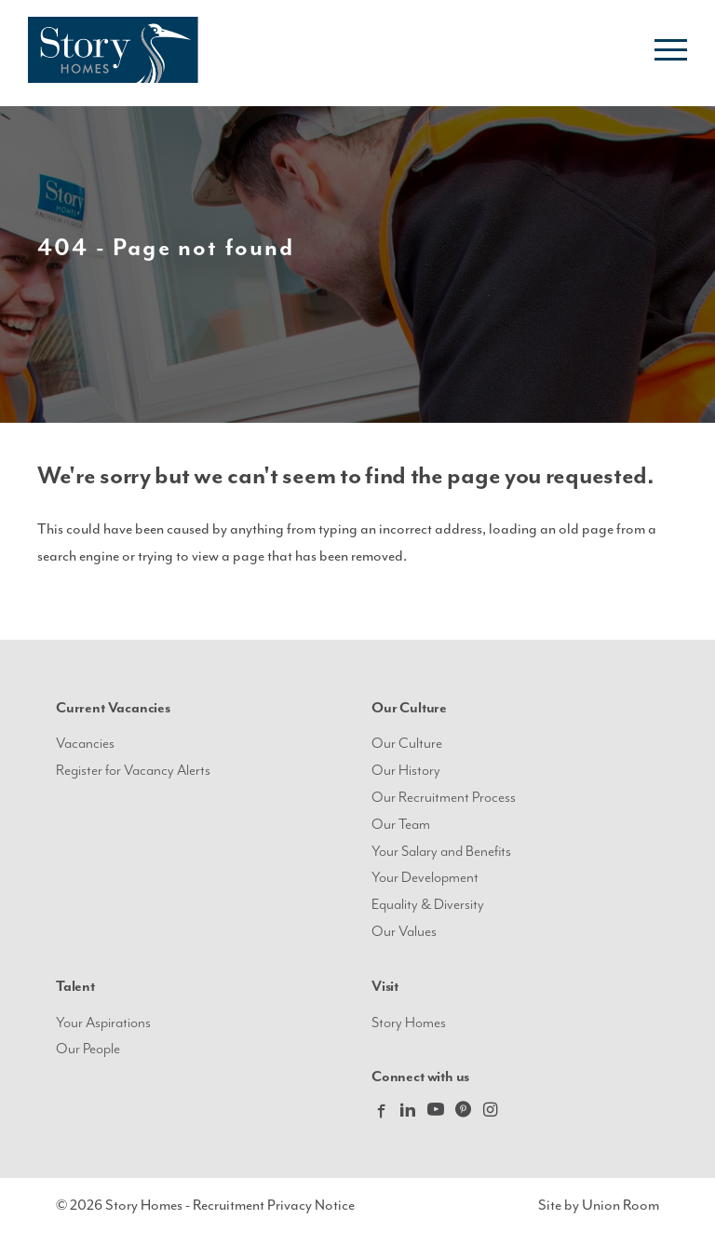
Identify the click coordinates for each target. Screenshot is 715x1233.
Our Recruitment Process (443, 797)
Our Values (404, 932)
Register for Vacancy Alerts (133, 770)
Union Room (620, 1205)
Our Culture (406, 743)
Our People (88, 1049)
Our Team (400, 824)
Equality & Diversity (427, 905)
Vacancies (85, 743)
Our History (405, 770)
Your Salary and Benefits (441, 851)
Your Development (425, 878)
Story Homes (408, 1023)
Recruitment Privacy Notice (274, 1205)
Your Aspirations (103, 1023)
